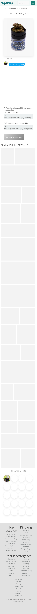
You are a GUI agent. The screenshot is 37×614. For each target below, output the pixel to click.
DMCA (22, 64)
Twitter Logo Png (11, 561)
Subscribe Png (11, 559)
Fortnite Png (26, 575)
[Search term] (23, 3)
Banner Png (18, 595)
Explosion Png (26, 573)
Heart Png (11, 575)
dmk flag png (11, 548)
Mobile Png (11, 573)
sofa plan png (11, 534)
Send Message (13, 64)
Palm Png (26, 559)
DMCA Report (26, 537)
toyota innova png (11, 539)
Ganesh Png (18, 593)
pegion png (11, 543)
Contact (26, 533)
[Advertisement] (18, 86)
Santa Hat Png (11, 564)
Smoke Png (26, 566)
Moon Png (26, 568)
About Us (26, 530)
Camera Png (26, 561)
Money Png (18, 579)
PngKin (11, 571)
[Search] (27, 3)
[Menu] (33, 3)
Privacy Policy (26, 540)
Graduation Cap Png (26, 571)
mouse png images (11, 546)
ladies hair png (11, 536)
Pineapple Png (18, 586)
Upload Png (25, 542)
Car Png (18, 582)
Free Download (14, 137)
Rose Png (11, 566)
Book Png (18, 591)
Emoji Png (18, 588)
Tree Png (26, 564)
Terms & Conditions (26, 535)
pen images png (11, 550)
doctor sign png (11, 541)
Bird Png (18, 584)
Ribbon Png (11, 568)
